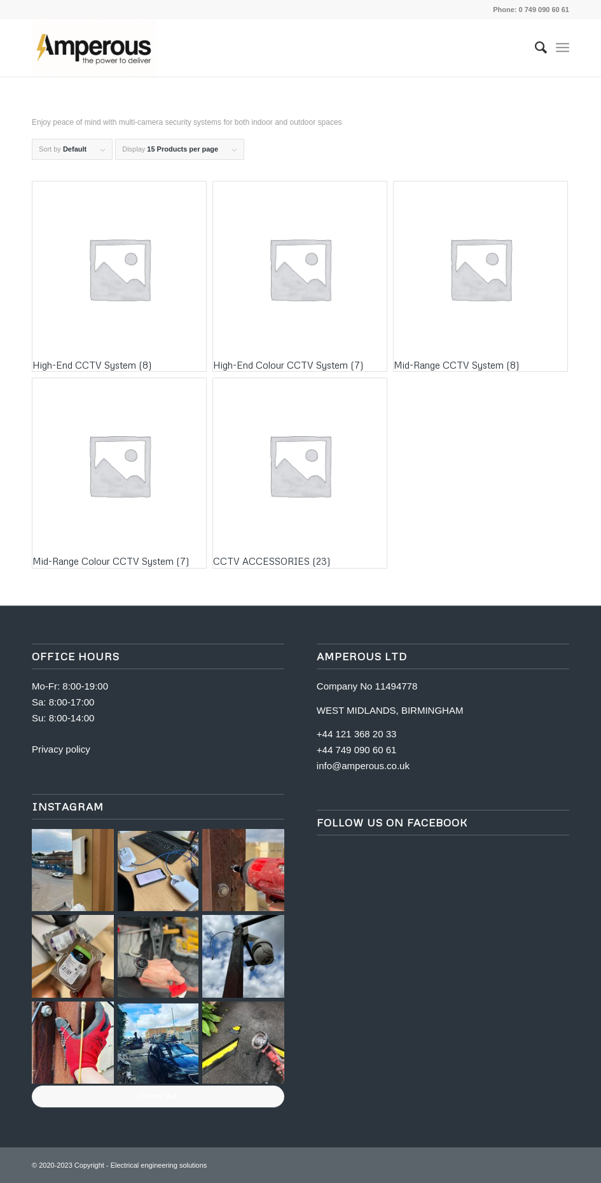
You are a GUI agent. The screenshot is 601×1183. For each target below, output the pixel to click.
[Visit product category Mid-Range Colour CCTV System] (119, 473)
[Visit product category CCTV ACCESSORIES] (300, 473)
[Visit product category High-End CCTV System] (119, 276)
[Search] (534, 47)
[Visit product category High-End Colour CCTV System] (300, 276)
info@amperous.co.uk (363, 765)
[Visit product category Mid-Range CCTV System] (480, 276)
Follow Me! (158, 1096)
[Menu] (562, 48)
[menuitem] (534, 47)
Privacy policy (61, 749)
